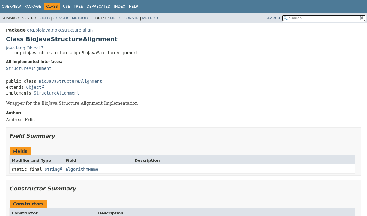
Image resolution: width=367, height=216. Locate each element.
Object (33, 87)
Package (33, 6)
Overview (11, 6)
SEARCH (273, 18)
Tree (78, 6)
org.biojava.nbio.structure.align (60, 30)
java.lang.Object (23, 48)
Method (80, 18)
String (52, 169)
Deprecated (99, 6)
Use (66, 6)
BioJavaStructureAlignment (70, 81)
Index (119, 6)
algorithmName (81, 169)
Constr (60, 18)
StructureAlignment (29, 68)
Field (45, 18)
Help (133, 6)
